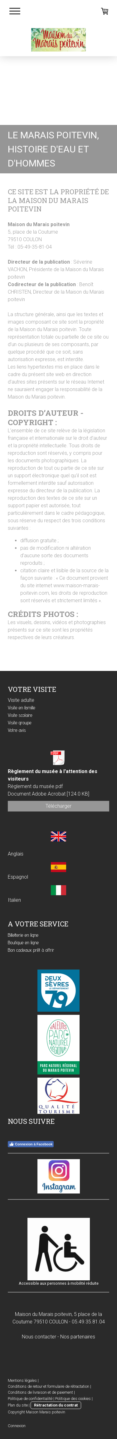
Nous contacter (39, 1337)
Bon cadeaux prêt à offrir (31, 950)
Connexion (17, 1425)
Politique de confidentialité (30, 1398)
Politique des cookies (73, 1398)
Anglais (15, 854)
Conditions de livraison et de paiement (40, 1392)
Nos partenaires (77, 1337)
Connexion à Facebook (30, 1144)
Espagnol (18, 877)
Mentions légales (22, 1380)
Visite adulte (21, 700)
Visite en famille (21, 708)
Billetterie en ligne (23, 935)
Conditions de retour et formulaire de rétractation (48, 1386)
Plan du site (18, 1405)
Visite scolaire (20, 715)
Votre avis (17, 730)
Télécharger (58, 806)
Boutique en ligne (23, 942)
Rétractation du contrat (56, 1405)
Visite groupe (20, 723)
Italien (14, 900)
